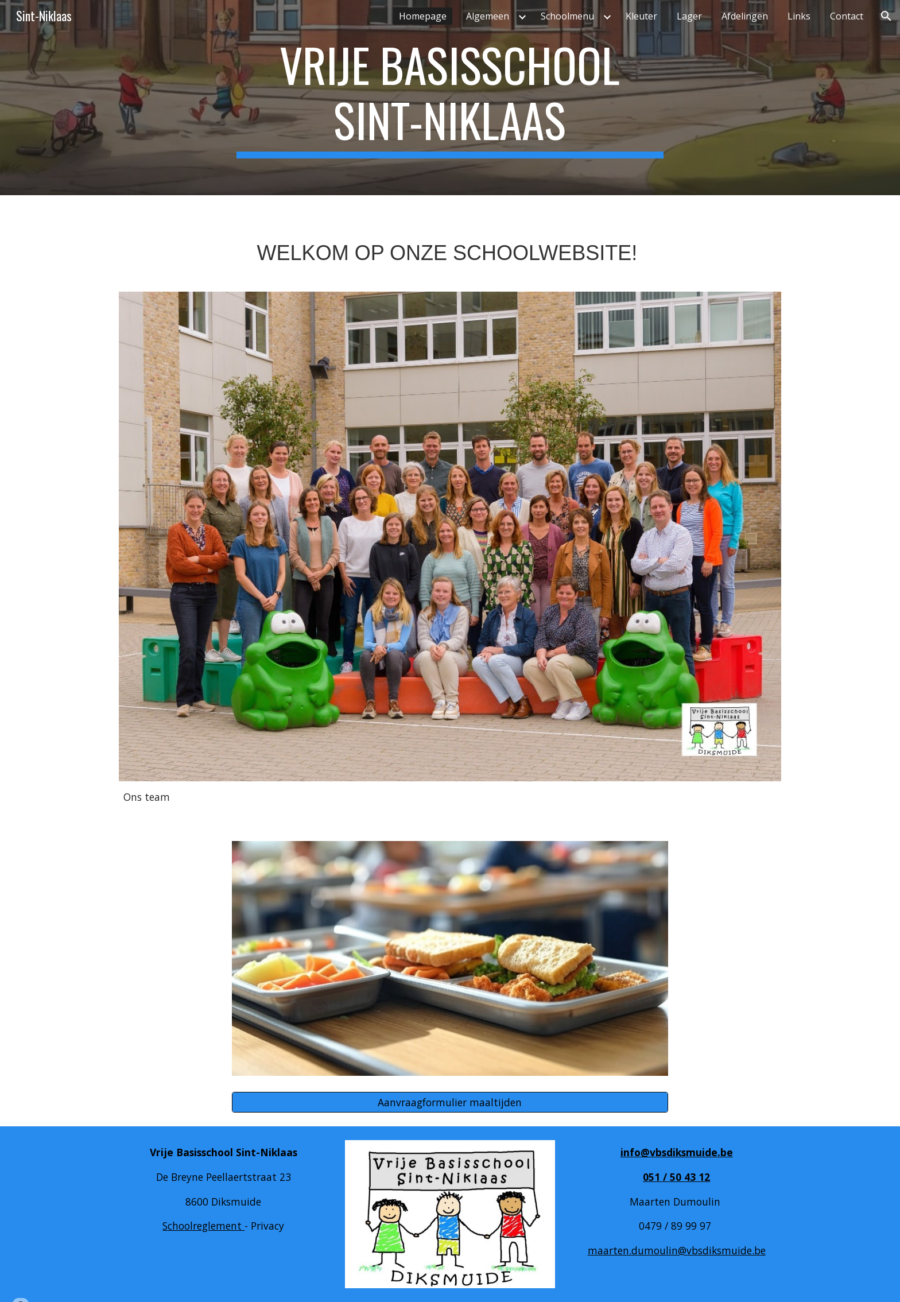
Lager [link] (689, 16)
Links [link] (799, 16)
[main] (450, 97)
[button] (886, 16)
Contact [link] (846, 16)
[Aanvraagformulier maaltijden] (450, 1102)
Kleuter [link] (641, 16)
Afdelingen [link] (744, 16)
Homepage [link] (423, 16)
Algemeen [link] (487, 16)
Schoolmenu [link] (567, 16)
